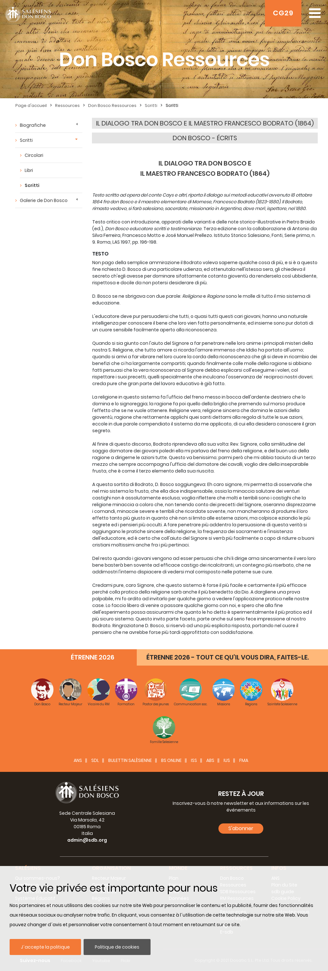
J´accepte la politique (45, 947)
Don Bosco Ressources (112, 105)
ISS (194, 760)
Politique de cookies (117, 947)
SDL (95, 760)
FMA (243, 760)
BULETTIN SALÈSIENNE (130, 760)
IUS (227, 760)
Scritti (151, 105)
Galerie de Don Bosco (44, 200)
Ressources (67, 105)
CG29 (283, 13)
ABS (210, 760)
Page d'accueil (31, 105)
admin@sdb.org (87, 840)
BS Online (171, 760)
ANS (78, 760)
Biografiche (33, 125)
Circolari (34, 155)
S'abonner (240, 828)
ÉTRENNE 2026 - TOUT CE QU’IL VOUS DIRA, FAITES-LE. (227, 657)
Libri (29, 170)
